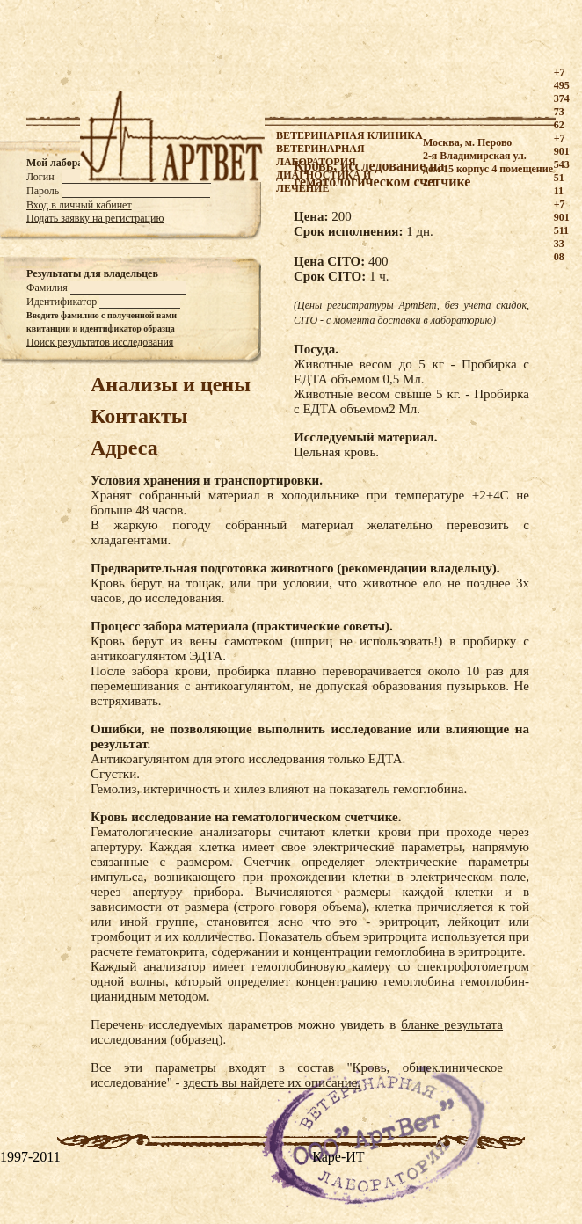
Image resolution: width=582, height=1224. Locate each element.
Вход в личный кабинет (79, 205)
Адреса (124, 447)
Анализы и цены (171, 384)
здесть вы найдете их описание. (271, 1082)
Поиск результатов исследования (99, 342)
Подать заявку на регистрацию (95, 218)
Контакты (139, 415)
